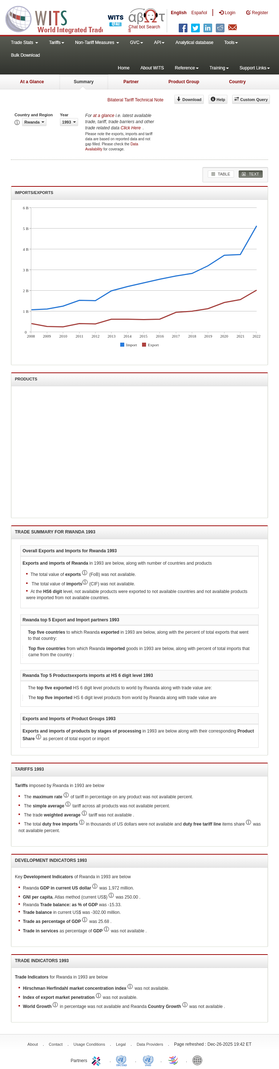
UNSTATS (148, 1060)
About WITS (152, 67)
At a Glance (32, 81)
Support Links (255, 67)
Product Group (184, 81)
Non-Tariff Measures (97, 42)
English (178, 12)
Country (237, 81)
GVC (136, 42)
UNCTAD (123, 1060)
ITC (97, 1060)
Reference (186, 67)
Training (219, 67)
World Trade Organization (173, 1060)
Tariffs (56, 42)
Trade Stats (24, 42)
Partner (131, 81)
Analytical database (194, 42)
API (159, 42)
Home (124, 67)
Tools (231, 42)
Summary (84, 81)
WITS (72, 18)
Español (199, 12)
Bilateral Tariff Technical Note (135, 99)
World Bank (199, 1060)
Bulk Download (25, 55)
